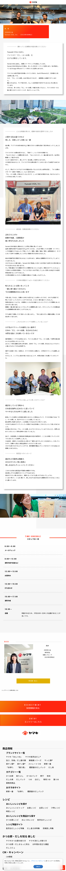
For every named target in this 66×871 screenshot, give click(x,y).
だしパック (20, 779)
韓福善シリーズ (35, 760)
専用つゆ (47, 779)
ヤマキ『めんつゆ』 (14, 757)
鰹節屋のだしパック (37, 767)
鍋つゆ (56, 779)
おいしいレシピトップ (15, 808)
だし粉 (51, 767)
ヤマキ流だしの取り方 (38, 840)
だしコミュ (10, 847)
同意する (38, 866)
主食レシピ (31, 808)
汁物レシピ (55, 808)
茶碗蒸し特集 (48, 828)
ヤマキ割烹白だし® (33, 757)
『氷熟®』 (10, 767)
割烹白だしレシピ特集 (15, 828)
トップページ (5, 690)
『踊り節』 (21, 767)
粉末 (49, 776)
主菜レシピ (43, 808)
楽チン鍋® (10, 764)
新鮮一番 (47, 764)
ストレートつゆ (34, 764)
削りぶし (19, 776)
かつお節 (9, 776)
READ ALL (33, 683)
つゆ (30, 779)
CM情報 (9, 856)
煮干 (42, 776)
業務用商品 (10, 783)
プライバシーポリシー (37, 861)
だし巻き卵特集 (33, 828)
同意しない (28, 866)
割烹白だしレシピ (44, 820)
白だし (37, 779)
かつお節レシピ (12, 820)
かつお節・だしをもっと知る (18, 844)
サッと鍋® (48, 760)
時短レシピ (10, 811)
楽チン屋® (21, 764)
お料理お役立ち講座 (40, 844)
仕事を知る (12, 690)
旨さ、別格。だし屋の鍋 (16, 760)
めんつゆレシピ (28, 820)
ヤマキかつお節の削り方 (16, 840)
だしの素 (9, 779)
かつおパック (31, 776)
